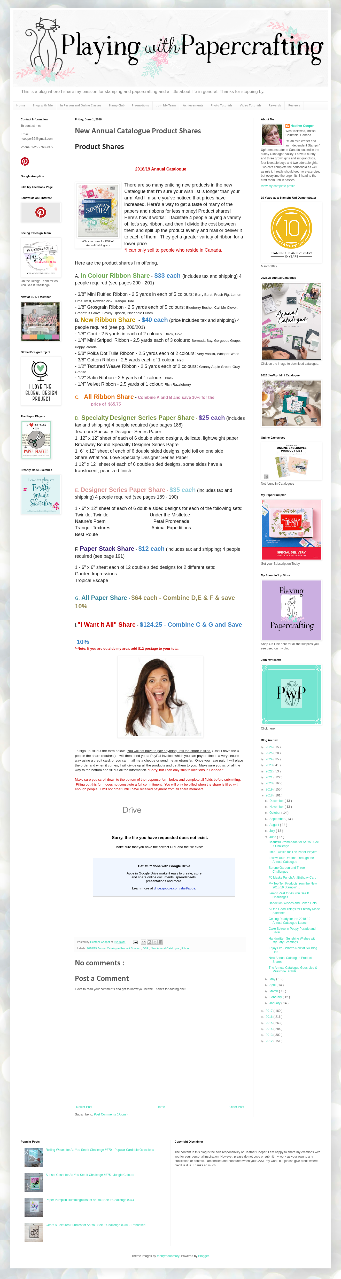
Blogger (203, 1256)
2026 (270, 747)
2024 (270, 759)
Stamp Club (117, 105)
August (274, 825)
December (277, 801)
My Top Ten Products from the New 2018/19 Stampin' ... (293, 885)
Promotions (140, 105)
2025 (270, 753)
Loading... (159, 865)
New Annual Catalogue (165, 948)
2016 (270, 1017)
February (276, 997)
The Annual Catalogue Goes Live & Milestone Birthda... (293, 969)
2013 (270, 1035)
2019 (270, 789)
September (277, 819)
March (274, 991)
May (272, 979)
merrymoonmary (168, 1256)
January (275, 1003)
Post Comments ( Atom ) (111, 1114)
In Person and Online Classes (80, 105)
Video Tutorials (250, 105)
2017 (270, 1011)
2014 (270, 1029)
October (275, 813)
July (272, 831)
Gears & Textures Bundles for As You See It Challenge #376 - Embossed (95, 1225)
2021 (270, 777)
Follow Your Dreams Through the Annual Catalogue (291, 859)
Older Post (236, 1107)
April (272, 985)
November (277, 807)
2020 (270, 783)
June (273, 837)
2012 (270, 1041)
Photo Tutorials (222, 105)
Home (20, 105)
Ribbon (185, 948)
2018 (270, 795)
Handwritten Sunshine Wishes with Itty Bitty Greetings (292, 940)
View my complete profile (278, 186)
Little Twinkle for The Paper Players (293, 852)
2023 (270, 765)
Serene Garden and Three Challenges (287, 869)
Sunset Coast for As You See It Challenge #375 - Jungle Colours (90, 1175)
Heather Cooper (100, 941)
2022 (270, 771)
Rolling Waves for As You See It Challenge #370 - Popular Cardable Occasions (100, 1150)
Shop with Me (43, 105)
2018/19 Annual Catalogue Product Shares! (114, 948)
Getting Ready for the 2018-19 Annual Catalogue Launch (289, 920)
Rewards (275, 105)
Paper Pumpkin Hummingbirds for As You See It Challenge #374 (90, 1200)
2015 (270, 1023)
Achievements (193, 105)
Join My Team (166, 105)
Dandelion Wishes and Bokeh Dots (292, 903)
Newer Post (84, 1107)
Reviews (294, 105)
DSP (146, 948)
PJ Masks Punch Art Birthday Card (292, 877)
